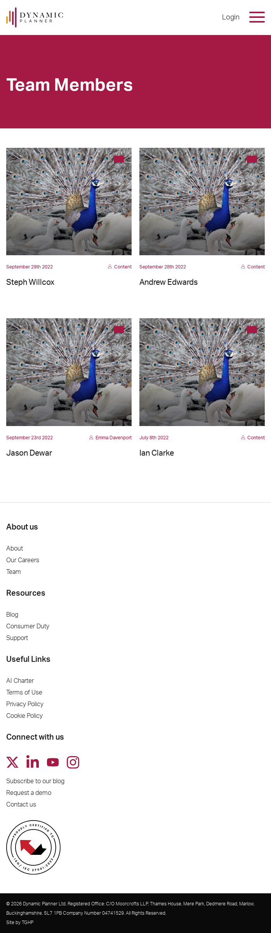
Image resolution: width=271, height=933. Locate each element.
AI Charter (20, 681)
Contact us (21, 804)
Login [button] (231, 17)
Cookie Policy (24, 716)
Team (13, 572)
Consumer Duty (27, 626)
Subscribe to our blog (35, 781)
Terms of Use (24, 692)
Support (17, 638)
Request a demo (28, 793)
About (14, 548)
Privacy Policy (24, 704)
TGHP (27, 922)
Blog (12, 615)
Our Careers (22, 560)
